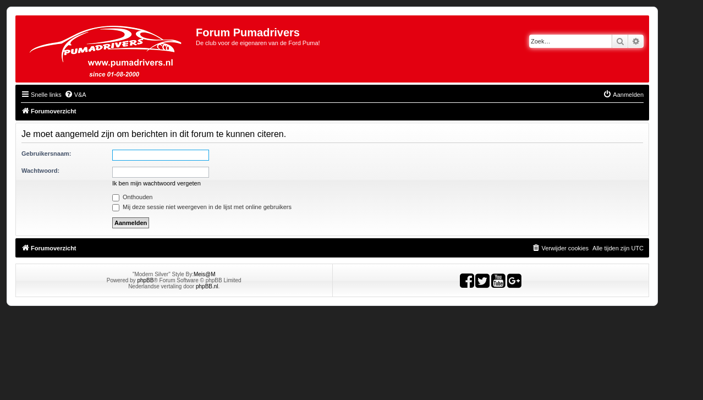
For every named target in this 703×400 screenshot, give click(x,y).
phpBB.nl (207, 286)
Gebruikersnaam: (46, 153)
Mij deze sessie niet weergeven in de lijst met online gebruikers (202, 207)
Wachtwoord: (40, 170)
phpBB (145, 280)
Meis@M (205, 274)
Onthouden (132, 197)
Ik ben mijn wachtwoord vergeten (156, 183)
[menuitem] (75, 94)
